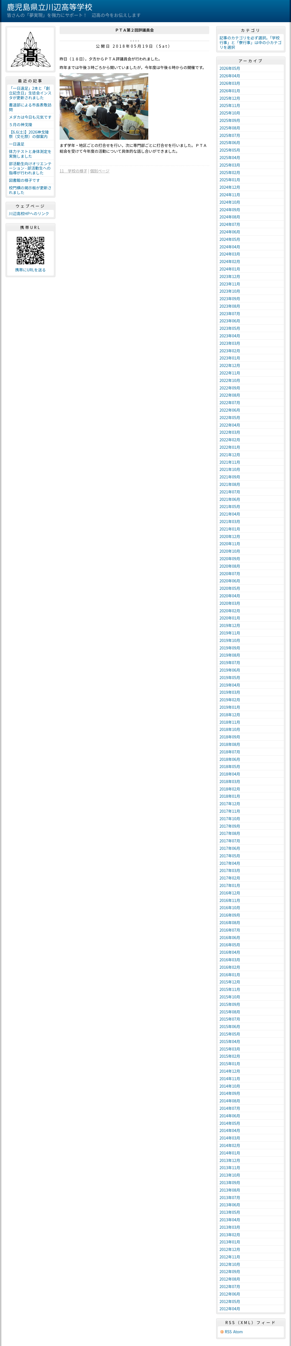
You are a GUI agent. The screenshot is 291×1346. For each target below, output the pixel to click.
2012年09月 (229, 1271)
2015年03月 (229, 1049)
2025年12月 (229, 98)
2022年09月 (229, 388)
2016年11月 (229, 900)
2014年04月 (229, 1130)
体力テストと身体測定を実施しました (30, 154)
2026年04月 (229, 75)
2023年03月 (229, 343)
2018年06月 (229, 759)
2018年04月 (229, 774)
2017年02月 (229, 878)
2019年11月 (229, 633)
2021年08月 (229, 484)
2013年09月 (229, 1182)
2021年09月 (229, 477)
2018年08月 (229, 744)
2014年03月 (229, 1138)
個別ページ (99, 171)
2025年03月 (229, 165)
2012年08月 (229, 1279)
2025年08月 (229, 128)
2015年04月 (229, 1041)
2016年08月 (229, 922)
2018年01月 (229, 796)
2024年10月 (229, 202)
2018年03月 (229, 781)
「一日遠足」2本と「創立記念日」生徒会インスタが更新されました (30, 92)
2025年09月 (229, 120)
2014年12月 (229, 1071)
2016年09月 (229, 915)
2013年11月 (229, 1167)
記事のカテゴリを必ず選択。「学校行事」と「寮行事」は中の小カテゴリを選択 (250, 42)
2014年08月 (229, 1100)
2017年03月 (229, 870)
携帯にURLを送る (30, 269)
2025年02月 (229, 172)
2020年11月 (229, 543)
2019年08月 (229, 655)
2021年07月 (229, 491)
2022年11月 (229, 373)
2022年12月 (229, 365)
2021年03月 (229, 521)
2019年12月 (229, 625)
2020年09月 (229, 558)
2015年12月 (229, 982)
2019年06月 (229, 670)
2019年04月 (229, 685)
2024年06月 (229, 231)
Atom (238, 1331)
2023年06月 (229, 320)
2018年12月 (229, 714)
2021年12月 (229, 454)
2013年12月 (229, 1160)
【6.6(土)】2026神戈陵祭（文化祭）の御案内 (29, 134)
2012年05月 (229, 1301)
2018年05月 (229, 766)
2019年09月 (229, 648)
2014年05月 (229, 1123)
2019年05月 (229, 677)
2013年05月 (229, 1212)
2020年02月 (229, 610)
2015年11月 (229, 989)
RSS (228, 1331)
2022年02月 (229, 439)
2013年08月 (229, 1190)
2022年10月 (229, 380)
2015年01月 (229, 1063)
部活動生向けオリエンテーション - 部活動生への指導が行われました (30, 168)
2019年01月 (229, 707)
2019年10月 (229, 640)
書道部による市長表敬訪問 (30, 107)
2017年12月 (229, 803)
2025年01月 (229, 179)
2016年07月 (229, 930)
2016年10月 (229, 907)
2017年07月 (229, 840)
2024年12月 (229, 187)
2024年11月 (229, 194)
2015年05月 (229, 1034)
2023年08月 (229, 306)
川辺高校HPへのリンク (29, 213)
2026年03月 (229, 83)
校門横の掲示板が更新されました (30, 190)
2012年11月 (229, 1257)
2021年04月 (229, 514)
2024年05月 (229, 239)
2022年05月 (229, 417)
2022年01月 (229, 447)
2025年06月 (229, 142)
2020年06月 (229, 580)
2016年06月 (229, 937)
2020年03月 (229, 603)
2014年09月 (229, 1093)
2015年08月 (229, 1011)
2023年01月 (229, 358)
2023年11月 (229, 284)
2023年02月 (229, 350)
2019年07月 (229, 662)
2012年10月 (229, 1264)
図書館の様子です (24, 180)
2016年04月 (229, 952)
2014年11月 (229, 1078)
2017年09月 (229, 826)
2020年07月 (229, 573)
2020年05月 (229, 588)
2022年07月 (229, 402)
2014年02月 (229, 1145)
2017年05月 (229, 855)
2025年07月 (229, 135)
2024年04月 (229, 246)
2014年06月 (229, 1115)
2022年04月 (229, 425)
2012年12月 (229, 1249)
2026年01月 (229, 90)
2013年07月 (229, 1197)
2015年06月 (229, 1026)
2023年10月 (229, 291)
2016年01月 (229, 974)
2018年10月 (229, 729)
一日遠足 (16, 144)
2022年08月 (229, 395)
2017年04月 (229, 863)
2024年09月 (229, 209)
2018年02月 (229, 789)
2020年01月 (229, 618)
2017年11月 (229, 811)
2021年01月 (229, 529)
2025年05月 (229, 150)
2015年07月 (229, 1019)
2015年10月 (229, 997)
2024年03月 (229, 254)
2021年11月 (229, 462)
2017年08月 (229, 833)
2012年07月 (229, 1286)
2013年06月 (229, 1204)
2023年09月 (229, 298)
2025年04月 (229, 157)
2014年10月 (229, 1086)
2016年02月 (229, 967)
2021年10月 (229, 469)
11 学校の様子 (73, 171)
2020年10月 (229, 551)
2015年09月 (229, 1004)
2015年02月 (229, 1056)
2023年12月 (229, 276)
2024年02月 (229, 261)
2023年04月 (229, 335)
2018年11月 (229, 722)
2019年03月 (229, 692)
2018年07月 (229, 751)
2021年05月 (229, 506)
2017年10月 (229, 818)
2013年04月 (229, 1219)
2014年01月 (229, 1153)
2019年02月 (229, 699)
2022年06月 (229, 410)
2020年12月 (229, 536)
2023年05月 (229, 328)
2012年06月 (229, 1294)
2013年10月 (229, 1175)
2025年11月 (229, 105)
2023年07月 (229, 313)
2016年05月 (229, 944)
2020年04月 (229, 595)
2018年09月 (229, 737)
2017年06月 (229, 848)
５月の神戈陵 (20, 124)
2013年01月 (229, 1242)
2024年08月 (229, 217)
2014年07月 (229, 1108)
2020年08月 (229, 566)
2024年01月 (229, 269)
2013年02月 (229, 1234)
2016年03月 (229, 959)
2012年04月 (229, 1308)
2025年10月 (229, 113)
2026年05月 (229, 68)
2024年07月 (229, 224)
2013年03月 (229, 1227)
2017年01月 (229, 885)
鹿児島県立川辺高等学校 (49, 6)
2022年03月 (229, 432)
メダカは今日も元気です (30, 117)
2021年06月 (229, 499)
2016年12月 (229, 893)
